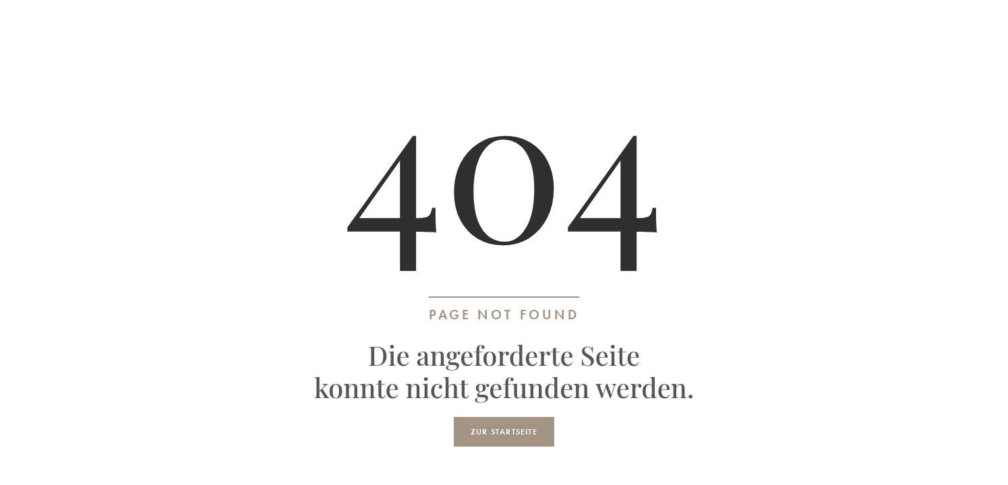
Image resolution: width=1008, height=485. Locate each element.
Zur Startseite (504, 431)
